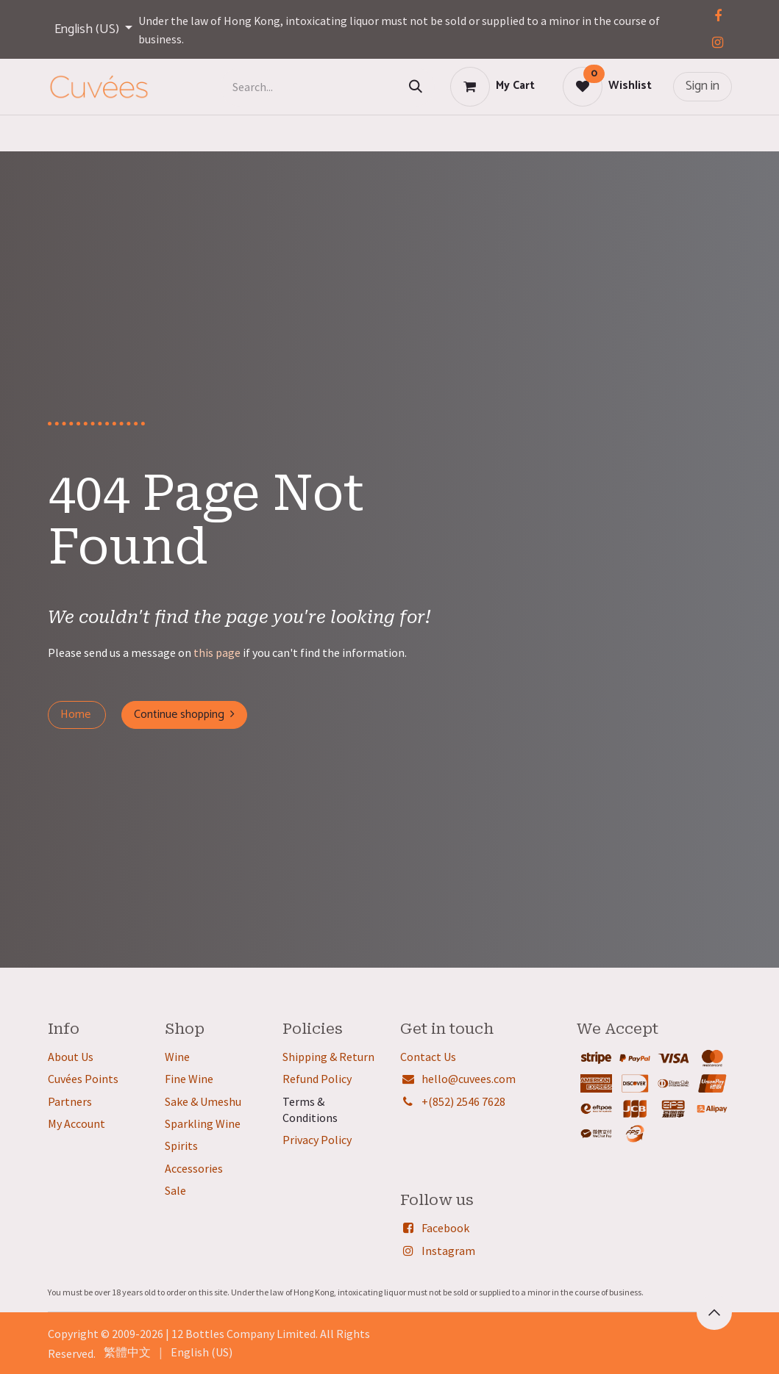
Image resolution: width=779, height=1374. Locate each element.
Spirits (181, 1145)
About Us (70, 1056)
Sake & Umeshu (203, 1101)
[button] (714, 1312)
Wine (177, 1056)
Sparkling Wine (203, 1123)
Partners (70, 1101)
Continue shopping (184, 714)
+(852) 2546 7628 (463, 1101)
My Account (76, 1123)
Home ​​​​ (76, 714)
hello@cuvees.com (468, 1078)
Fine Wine (189, 1078)
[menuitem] (127, 1352)
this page (217, 652)
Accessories (194, 1168)
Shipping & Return (328, 1056)
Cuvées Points (83, 1078)
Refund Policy (317, 1078)
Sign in (702, 86)
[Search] (415, 87)
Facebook (445, 1227)
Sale (175, 1190)
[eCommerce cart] (492, 87)
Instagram (448, 1250)
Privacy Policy (317, 1139)
